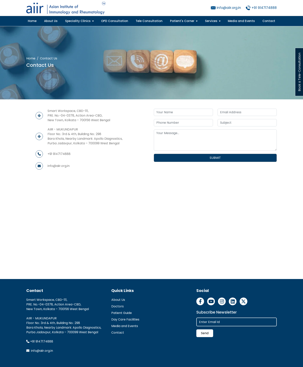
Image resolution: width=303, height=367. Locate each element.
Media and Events (241, 21)
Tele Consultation (149, 21)
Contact (268, 21)
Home (32, 21)
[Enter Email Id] (236, 322)
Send (205, 333)
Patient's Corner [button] (183, 21)
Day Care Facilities (125, 319)
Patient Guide (121, 313)
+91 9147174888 (264, 7)
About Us (51, 21)
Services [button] (212, 21)
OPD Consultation (114, 21)
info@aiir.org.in (229, 7)
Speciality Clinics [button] (79, 21)
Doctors (117, 306)
